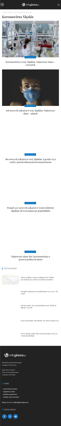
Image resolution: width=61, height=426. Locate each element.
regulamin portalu (9, 392)
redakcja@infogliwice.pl (20, 402)
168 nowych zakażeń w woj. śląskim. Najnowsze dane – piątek (30, 112)
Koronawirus (30, 57)
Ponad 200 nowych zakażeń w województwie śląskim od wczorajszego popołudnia (30, 209)
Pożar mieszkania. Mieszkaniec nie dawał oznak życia (40, 321)
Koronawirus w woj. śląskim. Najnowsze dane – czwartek (30, 63)
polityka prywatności (10, 394)
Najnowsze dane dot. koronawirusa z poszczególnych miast (30, 258)
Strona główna (7, 12)
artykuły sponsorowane (11, 397)
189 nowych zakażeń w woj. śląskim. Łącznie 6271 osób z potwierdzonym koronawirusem (30, 161)
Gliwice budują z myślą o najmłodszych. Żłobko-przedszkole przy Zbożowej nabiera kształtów (38, 278)
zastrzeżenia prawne (10, 389)
